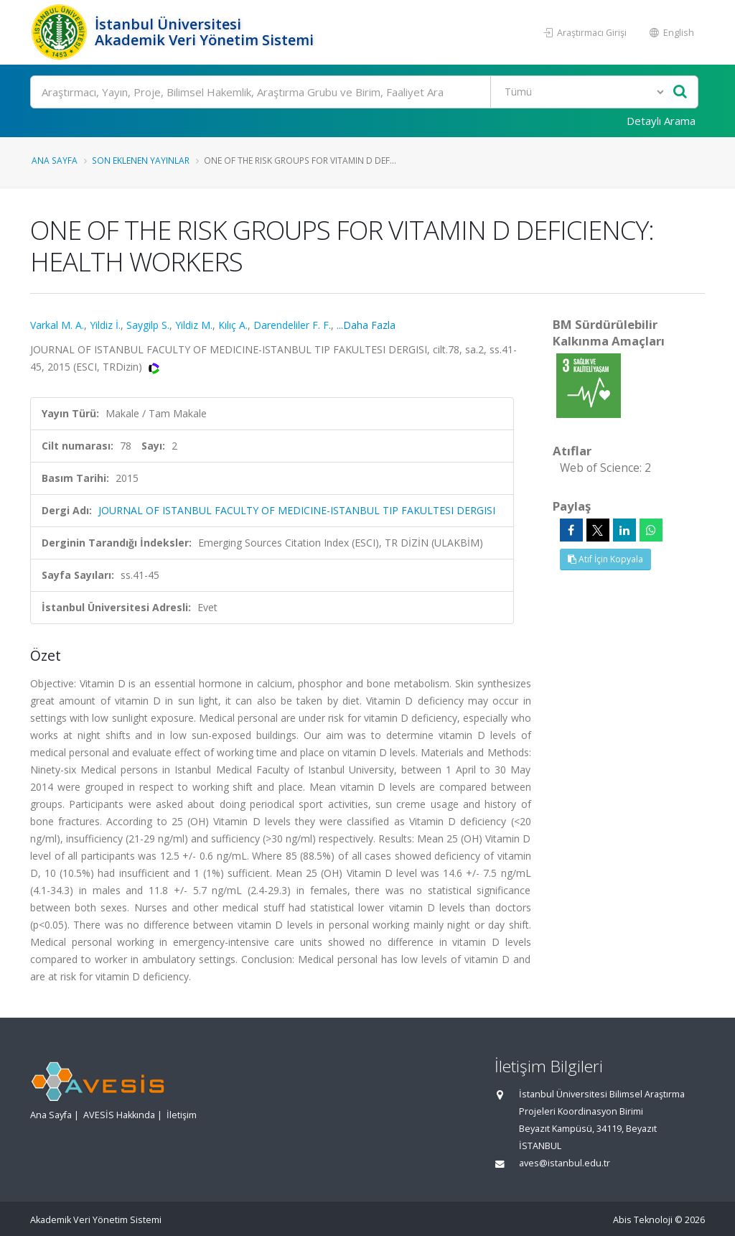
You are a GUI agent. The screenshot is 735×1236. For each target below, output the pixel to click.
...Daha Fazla (366, 325)
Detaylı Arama (661, 120)
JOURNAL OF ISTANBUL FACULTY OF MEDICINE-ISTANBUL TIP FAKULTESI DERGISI (296, 510)
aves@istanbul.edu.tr (564, 1163)
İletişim (182, 1115)
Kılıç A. (233, 325)
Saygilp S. (147, 325)
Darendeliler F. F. (292, 325)
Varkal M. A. (57, 325)
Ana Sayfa (55, 160)
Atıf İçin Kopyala (605, 559)
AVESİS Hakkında (119, 1115)
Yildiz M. (193, 325)
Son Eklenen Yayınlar (140, 160)
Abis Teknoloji (643, 1220)
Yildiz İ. (105, 325)
